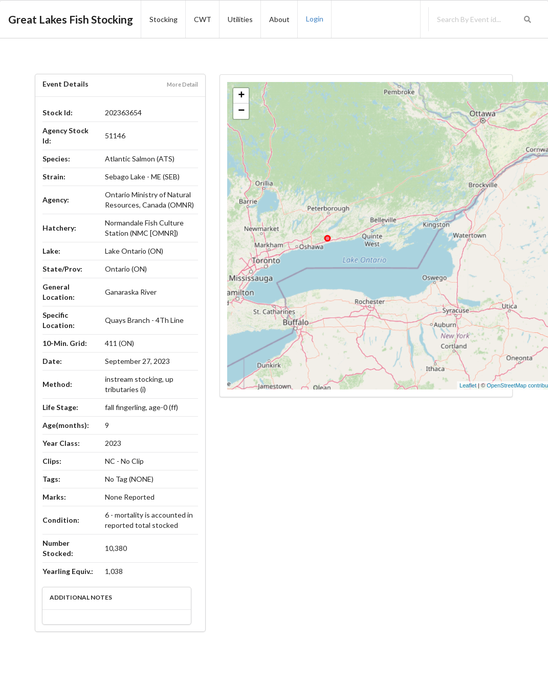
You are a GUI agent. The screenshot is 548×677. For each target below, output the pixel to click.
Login (314, 18)
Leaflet (467, 385)
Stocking (163, 19)
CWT (202, 19)
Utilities (240, 19)
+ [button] (241, 96)
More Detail (182, 84)
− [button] (241, 111)
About (279, 19)
